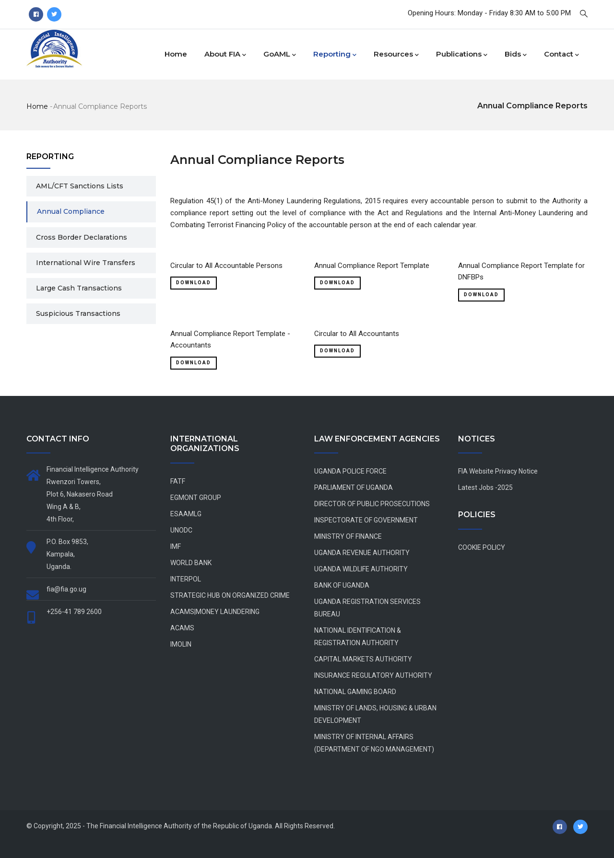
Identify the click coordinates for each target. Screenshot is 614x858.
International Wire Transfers (85, 262)
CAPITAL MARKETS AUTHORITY (363, 659)
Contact (561, 54)
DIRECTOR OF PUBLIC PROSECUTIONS (372, 504)
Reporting (334, 54)
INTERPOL (185, 579)
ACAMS (182, 628)
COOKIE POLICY (481, 547)
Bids (516, 54)
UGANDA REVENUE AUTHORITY (362, 553)
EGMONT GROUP (195, 497)
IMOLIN (180, 644)
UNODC (181, 530)
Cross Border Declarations (81, 237)
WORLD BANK (191, 563)
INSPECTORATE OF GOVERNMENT (366, 520)
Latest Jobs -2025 (485, 487)
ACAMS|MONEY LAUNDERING (215, 611)
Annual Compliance (71, 211)
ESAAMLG (185, 514)
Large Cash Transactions (79, 288)
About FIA (225, 54)
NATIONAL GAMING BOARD (355, 692)
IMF (175, 546)
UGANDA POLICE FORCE (350, 471)
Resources (396, 54)
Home (176, 53)
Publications (461, 54)
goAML (279, 54)
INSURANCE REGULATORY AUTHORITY (373, 675)
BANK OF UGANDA (341, 585)
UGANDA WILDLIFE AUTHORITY (361, 569)
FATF (177, 481)
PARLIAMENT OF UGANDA (353, 487)
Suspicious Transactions (78, 313)
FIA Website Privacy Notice (498, 471)
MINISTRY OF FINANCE (348, 536)
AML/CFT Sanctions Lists (79, 186)
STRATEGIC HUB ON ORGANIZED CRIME (230, 595)
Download (193, 282)
